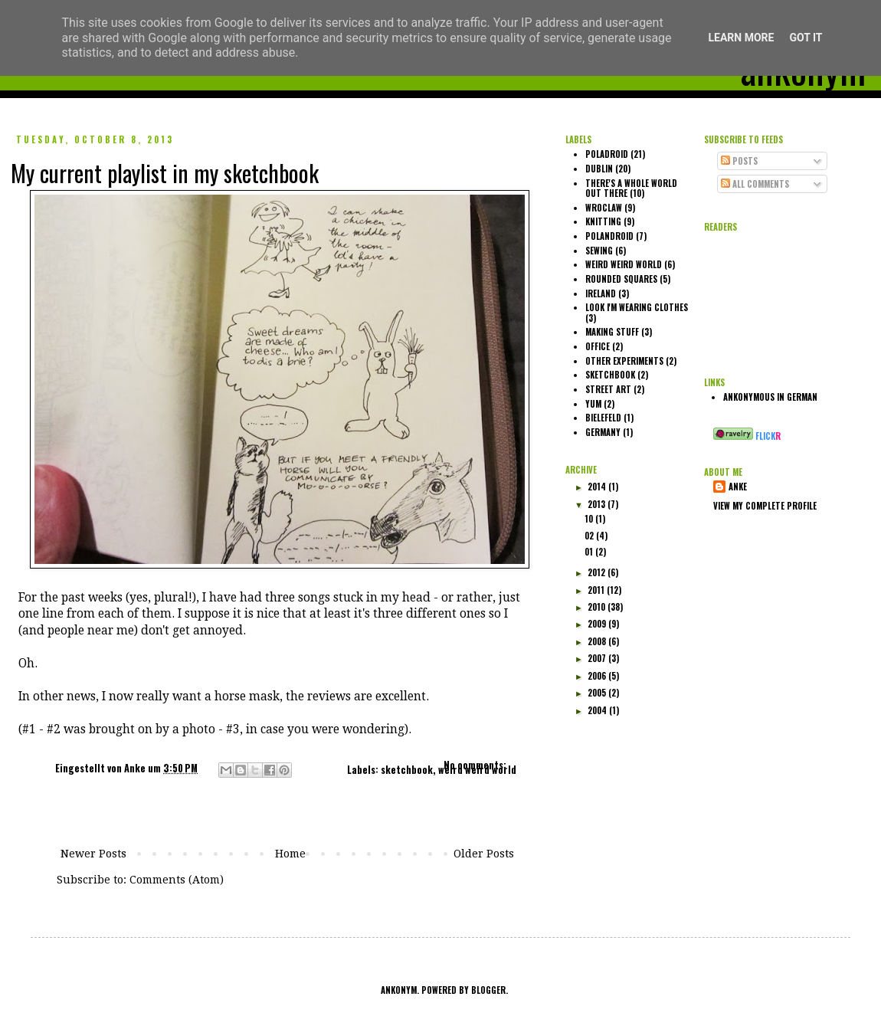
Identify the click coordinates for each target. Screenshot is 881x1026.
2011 (597, 590)
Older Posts (484, 853)
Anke (136, 768)
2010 (598, 607)
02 (590, 535)
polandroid (609, 236)
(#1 (27, 729)
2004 (598, 710)
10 (590, 519)
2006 (598, 676)
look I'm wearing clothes (636, 307)
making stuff (612, 332)
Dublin (599, 168)
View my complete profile (765, 506)
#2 (54, 729)
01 (590, 552)
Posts (739, 161)
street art (608, 389)
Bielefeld (603, 417)
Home (290, 853)
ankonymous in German (770, 397)
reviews (329, 696)
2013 (598, 504)
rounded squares (621, 279)
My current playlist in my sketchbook (165, 173)
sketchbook (407, 769)
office (597, 346)
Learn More (741, 37)
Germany (603, 432)
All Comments (755, 184)
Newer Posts (93, 853)
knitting (603, 221)
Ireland (600, 293)
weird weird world (477, 769)
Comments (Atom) (176, 880)
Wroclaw (603, 208)
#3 (233, 729)
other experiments (624, 361)
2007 (598, 658)
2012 (598, 572)
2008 (598, 641)
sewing (599, 250)
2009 (598, 624)
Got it (805, 37)
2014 (598, 486)
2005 (598, 693)
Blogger (488, 990)
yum (593, 404)
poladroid (606, 154)
